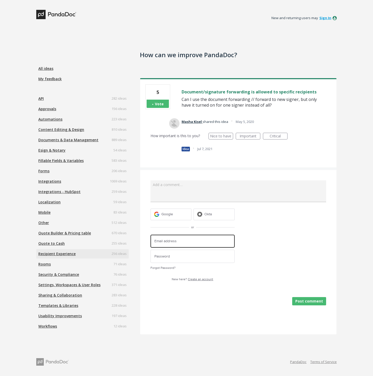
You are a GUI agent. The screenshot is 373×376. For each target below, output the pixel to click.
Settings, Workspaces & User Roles (69, 284)
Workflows (47, 326)
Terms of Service (323, 361)
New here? (192, 279)
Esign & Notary (52, 150)
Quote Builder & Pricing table (64, 233)
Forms (43, 170)
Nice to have (221, 136)
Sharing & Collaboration (60, 295)
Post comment (309, 301)
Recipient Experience (57, 253)
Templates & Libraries (58, 305)
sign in (325, 18)
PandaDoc (298, 361)
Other (43, 222)
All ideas (45, 68)
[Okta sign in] (214, 214)
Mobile (44, 212)
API (41, 98)
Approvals (47, 108)
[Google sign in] (171, 214)
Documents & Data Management (68, 139)
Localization (49, 202)
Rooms (44, 264)
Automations (50, 119)
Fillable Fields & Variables (61, 160)
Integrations (49, 181)
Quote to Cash (51, 243)
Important (250, 136)
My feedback (50, 78)
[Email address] (192, 241)
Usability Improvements (60, 315)
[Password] (192, 256)
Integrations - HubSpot (59, 191)
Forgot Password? (163, 268)
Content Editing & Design (61, 129)
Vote (159, 103)
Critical (279, 136)
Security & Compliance (58, 274)
